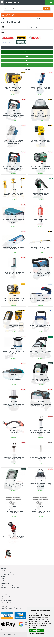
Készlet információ (6, 600)
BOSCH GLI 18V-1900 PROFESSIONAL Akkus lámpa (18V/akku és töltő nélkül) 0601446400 (13, 115)
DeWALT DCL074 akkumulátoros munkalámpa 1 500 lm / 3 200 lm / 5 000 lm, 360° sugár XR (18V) (40, 115)
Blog (2, 580)
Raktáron (27, 69)
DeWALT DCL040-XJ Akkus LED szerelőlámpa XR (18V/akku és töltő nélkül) (40, 142)
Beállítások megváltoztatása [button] (37, 633)
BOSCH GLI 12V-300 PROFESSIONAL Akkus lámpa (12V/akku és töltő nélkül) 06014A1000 (13, 247)
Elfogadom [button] (33, 630)
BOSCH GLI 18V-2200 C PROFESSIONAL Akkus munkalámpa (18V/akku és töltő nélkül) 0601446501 (13, 168)
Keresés (47, 9)
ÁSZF (2, 604)
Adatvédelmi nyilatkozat (8, 585)
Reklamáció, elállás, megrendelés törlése (13, 574)
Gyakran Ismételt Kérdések (8, 593)
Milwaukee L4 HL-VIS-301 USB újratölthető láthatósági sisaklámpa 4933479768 (13, 511)
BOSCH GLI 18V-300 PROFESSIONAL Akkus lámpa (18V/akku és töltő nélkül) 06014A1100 (40, 89)
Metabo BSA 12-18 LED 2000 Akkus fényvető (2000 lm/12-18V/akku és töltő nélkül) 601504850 (40, 379)
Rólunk (3, 598)
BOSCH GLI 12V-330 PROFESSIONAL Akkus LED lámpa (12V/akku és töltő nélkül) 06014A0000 (13, 142)
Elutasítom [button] (40, 630)
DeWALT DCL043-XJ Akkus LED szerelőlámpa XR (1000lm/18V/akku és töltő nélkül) (13, 89)
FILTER (27, 47)
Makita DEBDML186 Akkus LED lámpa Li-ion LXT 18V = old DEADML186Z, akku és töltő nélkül (13, 221)
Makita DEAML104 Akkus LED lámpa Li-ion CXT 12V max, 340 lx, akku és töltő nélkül (40, 432)
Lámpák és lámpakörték (30, 18)
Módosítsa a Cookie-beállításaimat (11, 608)
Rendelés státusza (6, 572)
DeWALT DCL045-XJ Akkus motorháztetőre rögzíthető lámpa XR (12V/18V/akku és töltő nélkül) (40, 247)
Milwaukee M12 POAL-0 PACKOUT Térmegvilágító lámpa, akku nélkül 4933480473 (40, 511)
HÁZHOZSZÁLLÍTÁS (6, 602)
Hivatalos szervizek (6, 594)
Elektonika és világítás (16, 18)
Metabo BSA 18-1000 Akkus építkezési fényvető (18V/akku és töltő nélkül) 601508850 (13, 485)
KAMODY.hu (13, 634)
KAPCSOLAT (4, 606)
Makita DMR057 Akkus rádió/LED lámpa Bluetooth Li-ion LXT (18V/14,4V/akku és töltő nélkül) (40, 485)
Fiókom (3, 570)
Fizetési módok (5, 591)
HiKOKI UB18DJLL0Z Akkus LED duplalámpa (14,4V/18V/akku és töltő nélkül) (40, 194)
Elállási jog (4, 589)
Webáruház (4, 18)
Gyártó (3, 578)
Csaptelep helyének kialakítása (10, 587)
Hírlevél (3, 576)
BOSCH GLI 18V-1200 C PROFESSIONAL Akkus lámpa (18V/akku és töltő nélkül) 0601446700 (40, 274)
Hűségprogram (5, 596)
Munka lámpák (42, 18)
